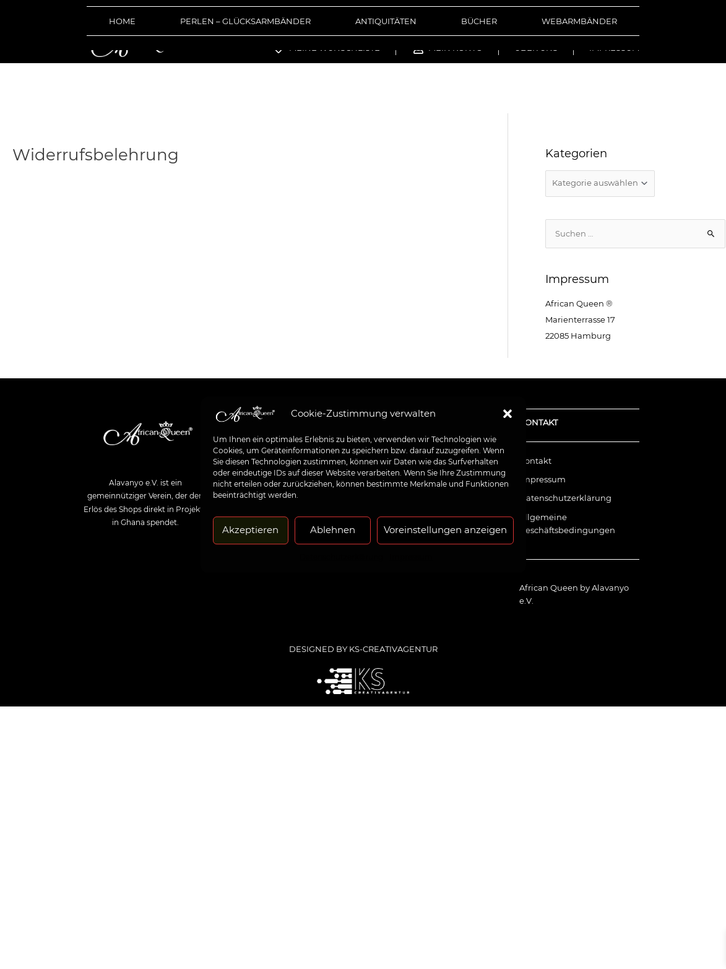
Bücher (479, 21)
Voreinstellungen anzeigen (445, 530)
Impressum (411, 557)
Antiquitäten (386, 21)
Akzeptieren (250, 530)
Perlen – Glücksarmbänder (245, 21)
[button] (507, 413)
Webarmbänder (579, 21)
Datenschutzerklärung (341, 557)
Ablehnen (332, 530)
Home (122, 21)
